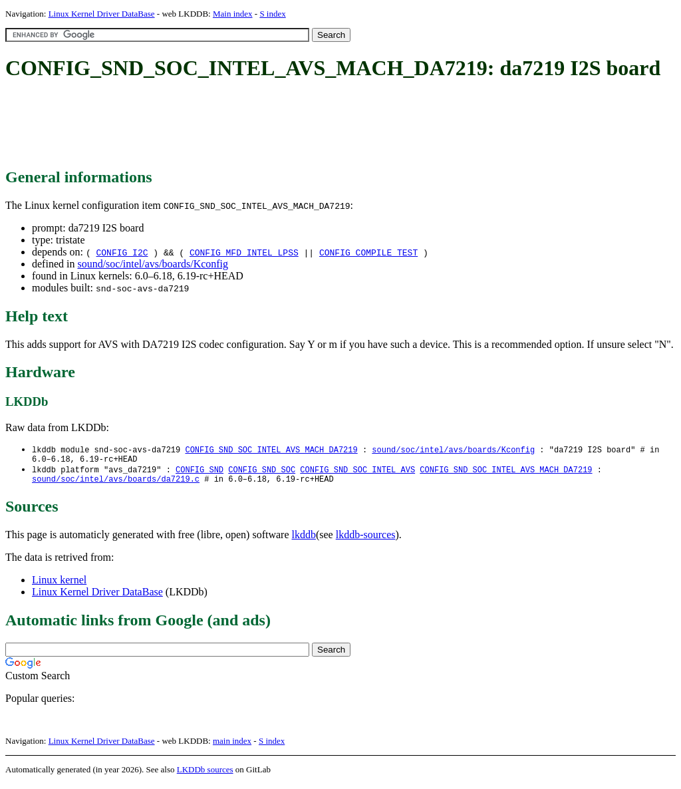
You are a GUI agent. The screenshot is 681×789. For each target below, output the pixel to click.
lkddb (304, 540)
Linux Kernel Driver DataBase (102, 14)
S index (272, 14)
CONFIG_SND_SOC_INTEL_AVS (357, 472)
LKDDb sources (205, 775)
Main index (233, 14)
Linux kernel (59, 585)
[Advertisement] (247, 125)
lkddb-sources (366, 540)
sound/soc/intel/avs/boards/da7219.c (116, 484)
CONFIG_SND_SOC (261, 472)
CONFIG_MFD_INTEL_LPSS (244, 252)
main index (232, 746)
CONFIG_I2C (122, 252)
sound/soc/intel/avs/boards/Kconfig (152, 263)
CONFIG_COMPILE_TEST (368, 252)
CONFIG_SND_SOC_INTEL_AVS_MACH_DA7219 (271, 450)
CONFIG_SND (199, 472)
